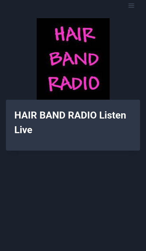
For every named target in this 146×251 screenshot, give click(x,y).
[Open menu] (131, 5)
